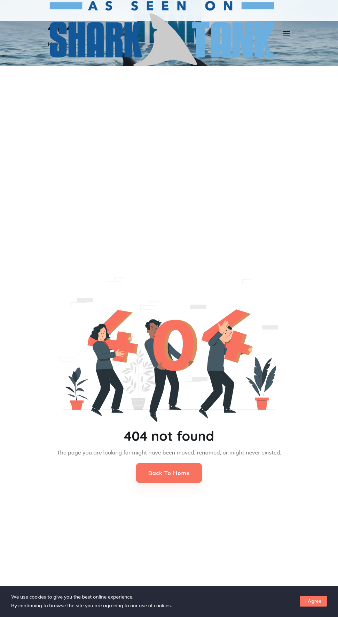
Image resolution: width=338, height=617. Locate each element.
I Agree (313, 601)
